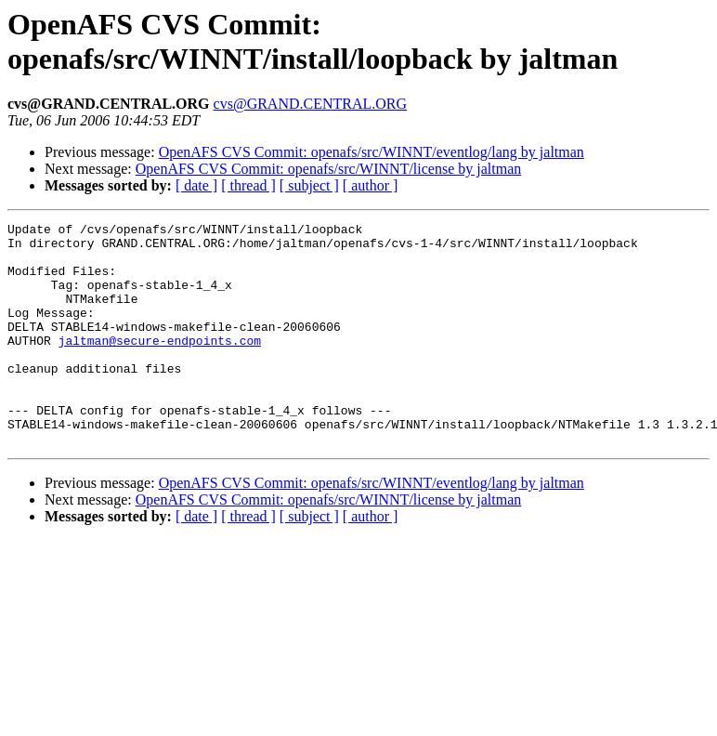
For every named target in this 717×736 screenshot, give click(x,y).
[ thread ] (248, 185)
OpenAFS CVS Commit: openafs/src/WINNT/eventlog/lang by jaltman (371, 152)
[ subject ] (309, 185)
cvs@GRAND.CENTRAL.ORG (311, 104)
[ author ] (370, 185)
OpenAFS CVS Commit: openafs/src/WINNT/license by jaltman (329, 169)
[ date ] (196, 185)
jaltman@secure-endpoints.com (160, 365)
